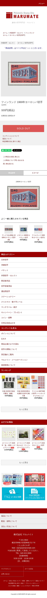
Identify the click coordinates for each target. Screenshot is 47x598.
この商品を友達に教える (10, 157)
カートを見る (29, 569)
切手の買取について (9, 349)
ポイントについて (8, 333)
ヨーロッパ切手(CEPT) (17, 35)
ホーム (5, 33)
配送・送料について (28, 580)
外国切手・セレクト (16, 33)
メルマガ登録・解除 (13, 585)
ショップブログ (25, 585)
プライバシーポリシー (32, 583)
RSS (33, 585)
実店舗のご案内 (7, 354)
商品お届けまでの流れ (10, 344)
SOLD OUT (23, 128)
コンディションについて (11, 136)
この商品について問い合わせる (12, 160)
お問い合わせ (5, 574)
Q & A (3, 339)
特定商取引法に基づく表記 (12, 141)
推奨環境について (8, 365)
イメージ (35, 173)
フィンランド (29, 33)
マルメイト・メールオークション (14, 360)
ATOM (37, 585)
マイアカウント (6, 569)
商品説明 (11, 173)
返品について (7, 139)
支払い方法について (14, 580)
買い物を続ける (7, 164)
